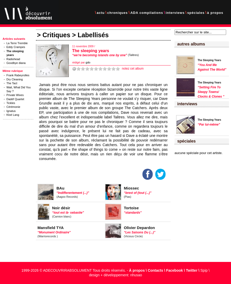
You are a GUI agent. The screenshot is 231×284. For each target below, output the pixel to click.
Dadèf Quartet (15, 99)
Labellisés (93, 35)
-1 (74, 69)
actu (101, 13)
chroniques (117, 13)
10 (118, 69)
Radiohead (13, 59)
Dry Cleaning (14, 79)
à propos (215, 13)
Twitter (191, 270)
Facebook (174, 270)
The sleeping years (90, 51)
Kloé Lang (12, 114)
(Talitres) (133, 54)
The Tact (11, 83)
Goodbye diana (16, 62)
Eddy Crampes (15, 47)
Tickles (10, 103)
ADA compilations (146, 13)
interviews (175, 13)
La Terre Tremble (17, 43)
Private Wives (15, 95)
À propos (137, 270)
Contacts (155, 270)
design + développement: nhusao (115, 275)
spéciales (196, 13)
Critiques (56, 35)
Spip (204, 270)
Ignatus (11, 110)
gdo (88, 62)
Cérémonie (13, 106)
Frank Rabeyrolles (17, 75)
